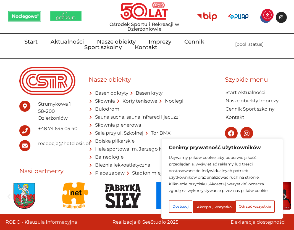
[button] (9, 196)
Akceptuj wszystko (222, 207)
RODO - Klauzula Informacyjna (41, 222)
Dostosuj (190, 194)
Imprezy (160, 41)
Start (31, 41)
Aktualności (67, 41)
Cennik (194, 41)
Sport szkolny (103, 47)
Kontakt (146, 47)
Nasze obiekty (116, 41)
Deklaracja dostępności (258, 222)
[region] (222, 174)
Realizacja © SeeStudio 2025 (145, 222)
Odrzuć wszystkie (243, 194)
